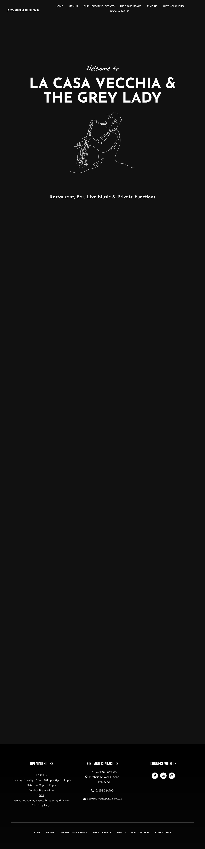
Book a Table (119, 11)
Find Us (152, 6)
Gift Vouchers (173, 6)
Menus (73, 6)
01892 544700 (102, 790)
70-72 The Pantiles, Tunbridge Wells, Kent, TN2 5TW (102, 777)
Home (59, 6)
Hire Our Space (130, 6)
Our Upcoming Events (99, 6)
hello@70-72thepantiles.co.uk (102, 798)
